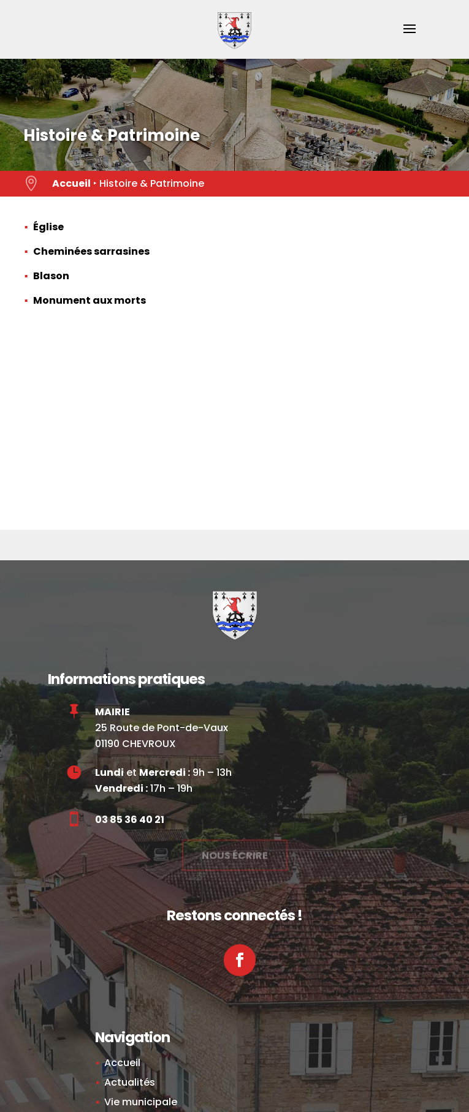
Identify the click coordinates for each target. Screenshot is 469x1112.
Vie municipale (140, 1102)
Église (48, 227)
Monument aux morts (89, 300)
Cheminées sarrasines (91, 251)
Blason (51, 276)
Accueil (71, 183)
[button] (409, 37)
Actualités (129, 1082)
